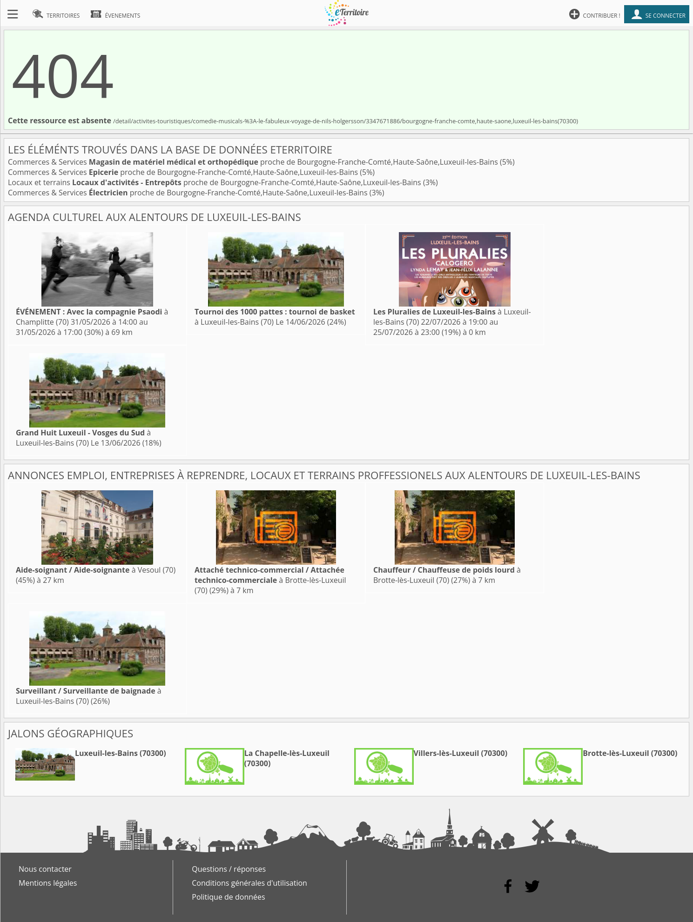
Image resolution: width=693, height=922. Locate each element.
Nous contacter (45, 869)
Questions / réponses (229, 869)
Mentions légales (48, 883)
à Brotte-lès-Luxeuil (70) (270, 580)
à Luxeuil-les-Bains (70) (83, 438)
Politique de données (228, 897)
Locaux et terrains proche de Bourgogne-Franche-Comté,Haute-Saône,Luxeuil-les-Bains (215, 182)
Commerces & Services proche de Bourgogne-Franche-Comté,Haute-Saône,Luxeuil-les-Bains (254, 162)
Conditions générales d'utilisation (249, 883)
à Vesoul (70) (95, 570)
